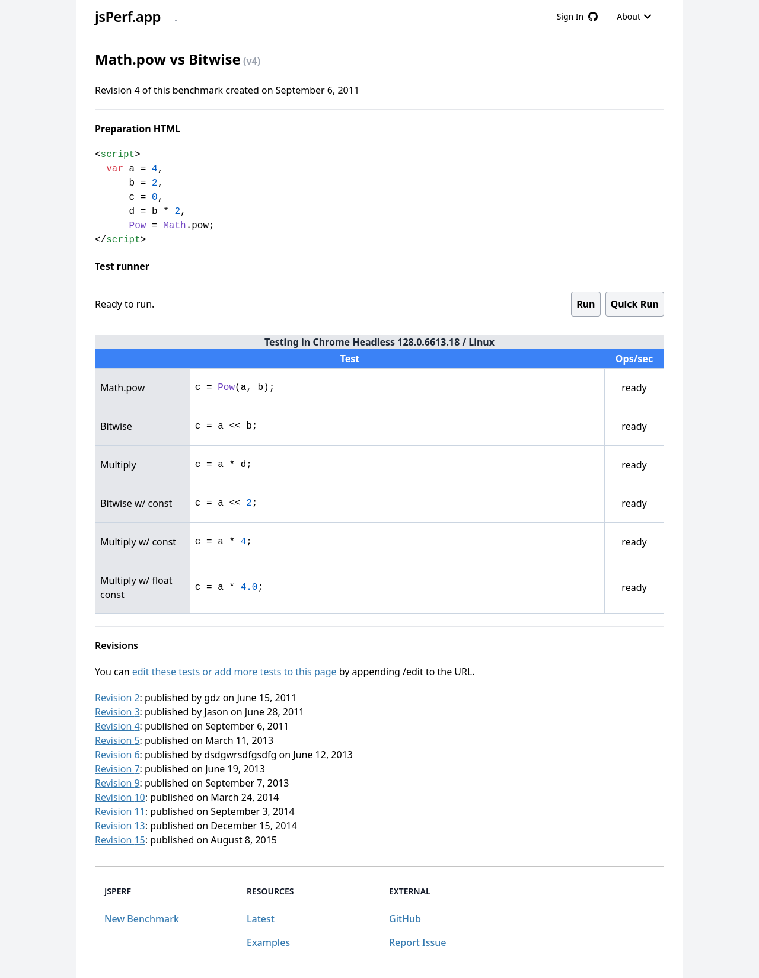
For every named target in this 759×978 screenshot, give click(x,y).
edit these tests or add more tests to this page (234, 671)
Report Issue (417, 942)
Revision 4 (117, 726)
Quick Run (635, 304)
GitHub (405, 918)
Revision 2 (117, 697)
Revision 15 (120, 839)
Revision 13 (120, 825)
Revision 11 (120, 811)
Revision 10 (120, 797)
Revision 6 (117, 754)
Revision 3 (117, 711)
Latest (261, 918)
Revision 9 (117, 783)
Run (585, 304)
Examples (268, 942)
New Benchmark (141, 918)
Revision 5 (117, 740)
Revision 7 (117, 768)
